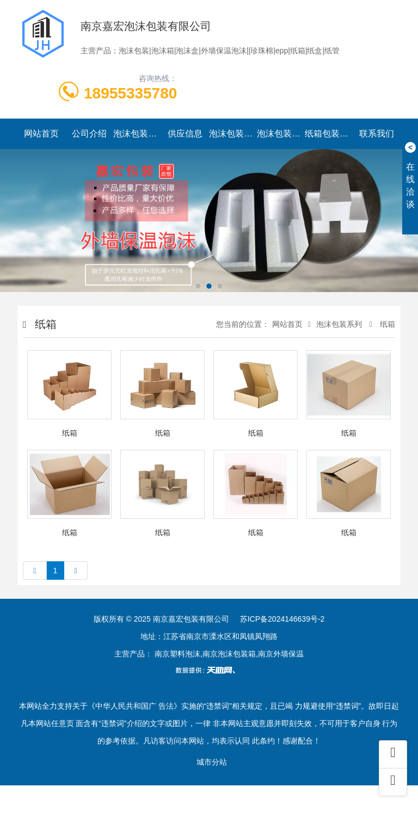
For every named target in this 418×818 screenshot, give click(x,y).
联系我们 (376, 133)
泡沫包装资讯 (233, 133)
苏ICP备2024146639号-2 (282, 619)
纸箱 (386, 324)
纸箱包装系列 (329, 133)
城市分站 (211, 762)
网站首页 (41, 133)
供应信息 (185, 133)
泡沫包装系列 (137, 133)
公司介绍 (89, 133)
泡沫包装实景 (281, 133)
